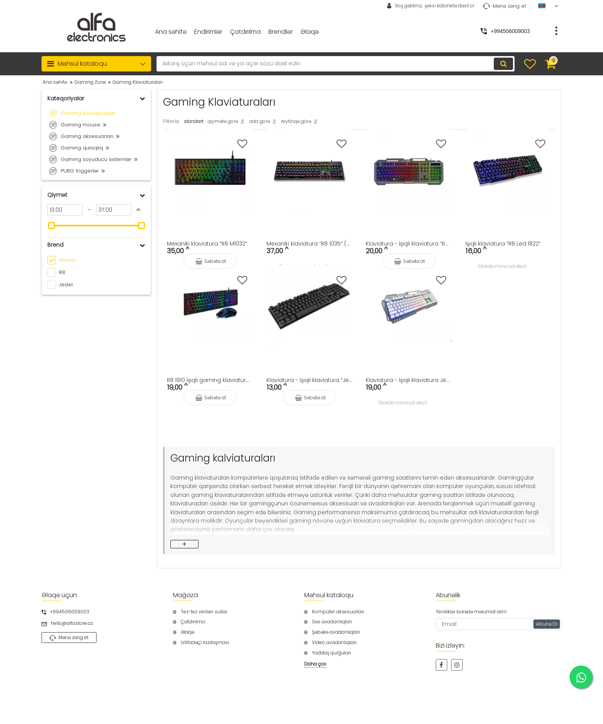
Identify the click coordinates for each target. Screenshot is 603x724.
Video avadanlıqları (334, 642)
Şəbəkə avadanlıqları (336, 632)
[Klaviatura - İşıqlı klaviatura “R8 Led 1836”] (409, 179)
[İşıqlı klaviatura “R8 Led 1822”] (508, 179)
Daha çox (315, 664)
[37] (114, 210)
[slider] (51, 225)
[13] (65, 210)
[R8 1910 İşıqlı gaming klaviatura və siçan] (210, 315)
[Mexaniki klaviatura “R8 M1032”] (210, 179)
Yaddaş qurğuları (331, 653)
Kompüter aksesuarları (338, 612)
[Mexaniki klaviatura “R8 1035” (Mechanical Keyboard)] (310, 179)
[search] (329, 63)
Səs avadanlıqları (332, 622)
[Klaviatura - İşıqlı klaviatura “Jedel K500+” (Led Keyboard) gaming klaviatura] (310, 315)
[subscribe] (499, 624)
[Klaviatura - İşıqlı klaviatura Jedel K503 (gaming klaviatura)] (409, 315)
